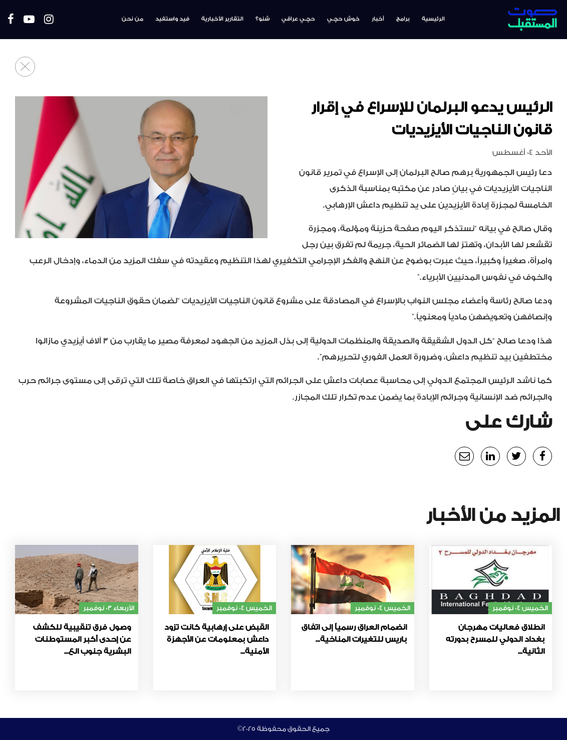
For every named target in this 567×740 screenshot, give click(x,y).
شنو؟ (262, 19)
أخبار (378, 19)
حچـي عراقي (298, 19)
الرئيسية (433, 19)
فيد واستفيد (172, 19)
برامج (403, 19)
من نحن (132, 19)
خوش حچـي (343, 19)
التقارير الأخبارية (222, 19)
